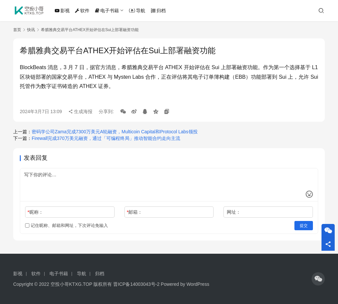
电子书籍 (107, 10)
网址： (234, 212)
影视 (62, 10)
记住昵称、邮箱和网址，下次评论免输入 (66, 225)
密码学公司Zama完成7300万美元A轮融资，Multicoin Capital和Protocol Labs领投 (115, 131)
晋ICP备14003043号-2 (136, 284)
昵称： (35, 212)
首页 (17, 29)
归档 (158, 10)
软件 (82, 10)
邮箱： (134, 212)
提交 (304, 225)
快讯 (31, 29)
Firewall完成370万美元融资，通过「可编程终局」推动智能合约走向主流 (106, 138)
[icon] (318, 278)
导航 (137, 10)
